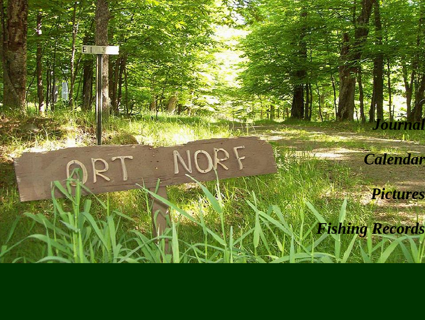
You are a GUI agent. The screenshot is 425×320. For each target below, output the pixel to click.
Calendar (394, 159)
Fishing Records (370, 228)
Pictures (398, 194)
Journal (399, 124)
